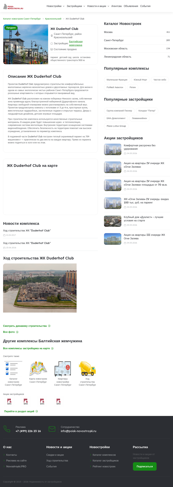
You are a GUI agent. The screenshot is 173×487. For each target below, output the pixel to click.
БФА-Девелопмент (116, 118)
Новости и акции (96, 6)
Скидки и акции (55, 454)
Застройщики (74, 6)
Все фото (10, 331)
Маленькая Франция (117, 79)
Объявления (131, 6)
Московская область (116, 48)
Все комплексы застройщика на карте (28, 348)
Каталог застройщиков (106, 460)
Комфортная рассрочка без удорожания (139, 147)
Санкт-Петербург (114, 40)
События (145, 6)
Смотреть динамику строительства (26, 325)
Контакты (11, 454)
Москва (108, 32)
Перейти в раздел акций (21, 411)
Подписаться (145, 466)
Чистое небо (160, 79)
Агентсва (116, 6)
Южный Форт (140, 79)
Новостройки (54, 6)
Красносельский (53, 18)
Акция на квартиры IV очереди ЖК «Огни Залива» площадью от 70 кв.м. (145, 183)
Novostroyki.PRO (16, 466)
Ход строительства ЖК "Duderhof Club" (27, 230)
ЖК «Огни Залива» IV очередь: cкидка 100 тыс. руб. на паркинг (146, 201)
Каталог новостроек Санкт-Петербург (22, 18)
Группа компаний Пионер (119, 110)
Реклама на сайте (16, 460)
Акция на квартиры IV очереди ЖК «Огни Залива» (144, 165)
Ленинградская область (117, 56)
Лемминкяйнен (139, 118)
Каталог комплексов (104, 454)
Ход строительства (57, 460)
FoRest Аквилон (115, 87)
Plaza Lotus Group (116, 126)
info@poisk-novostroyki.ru (78, 431)
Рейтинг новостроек (104, 466)
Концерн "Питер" (147, 110)
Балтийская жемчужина (76, 43)
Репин (133, 87)
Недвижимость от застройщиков (45, 481)
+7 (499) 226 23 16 (28, 431)
